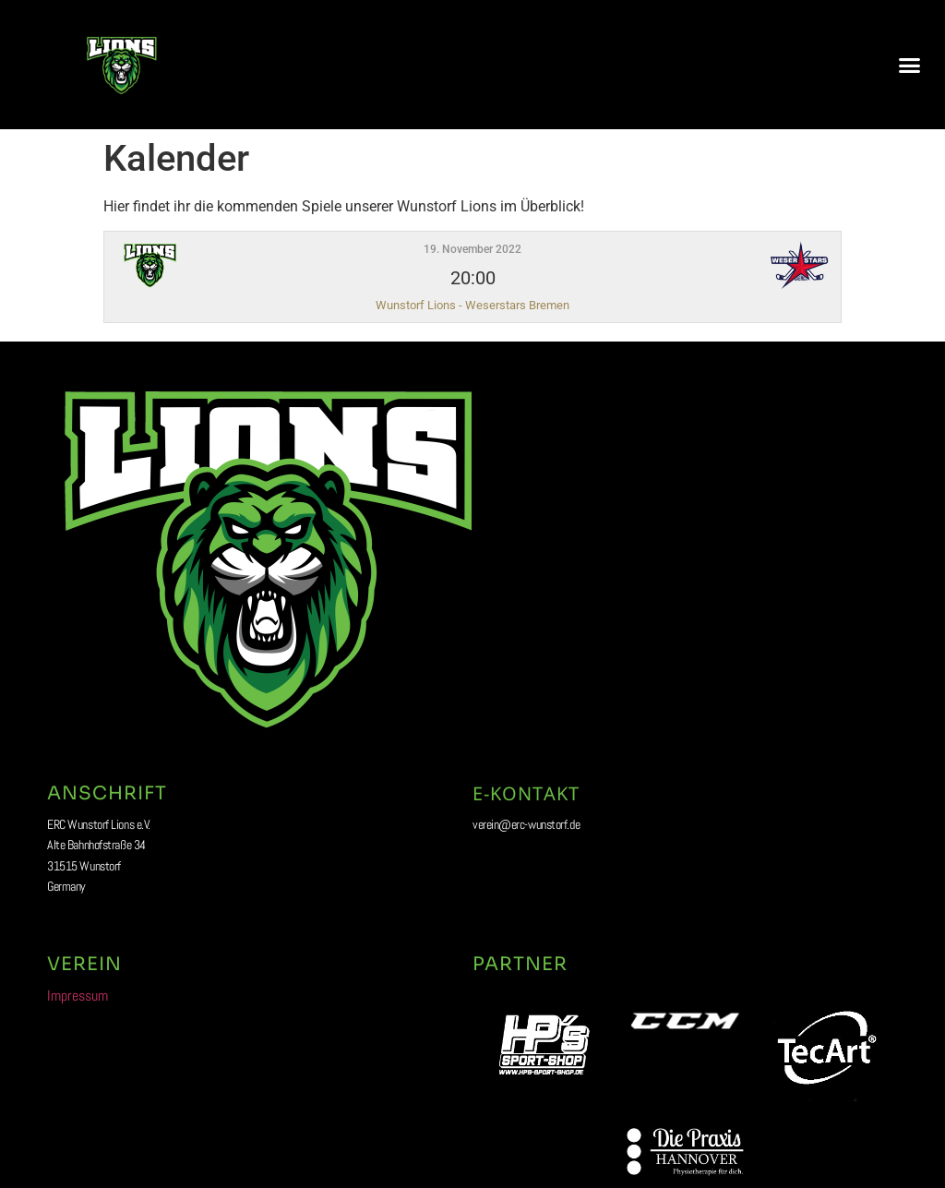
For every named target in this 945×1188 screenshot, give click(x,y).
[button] (909, 64)
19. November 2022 (472, 249)
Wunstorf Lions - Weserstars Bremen (472, 305)
